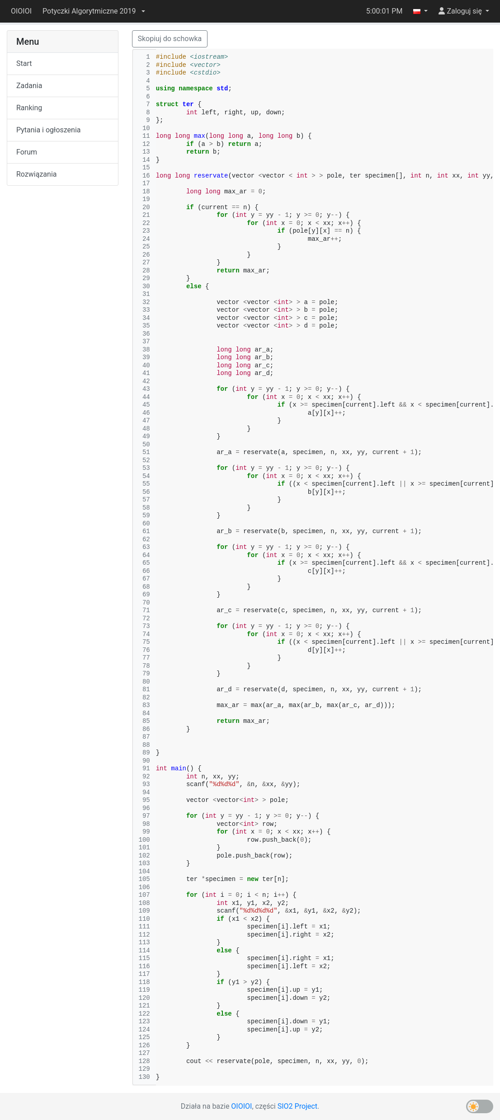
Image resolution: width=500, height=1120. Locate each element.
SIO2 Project (297, 1106)
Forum (26, 152)
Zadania (29, 85)
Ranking (29, 107)
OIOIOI (21, 11)
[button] (93, 11)
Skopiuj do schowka (170, 38)
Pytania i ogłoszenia (48, 130)
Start (24, 63)
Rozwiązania (36, 174)
